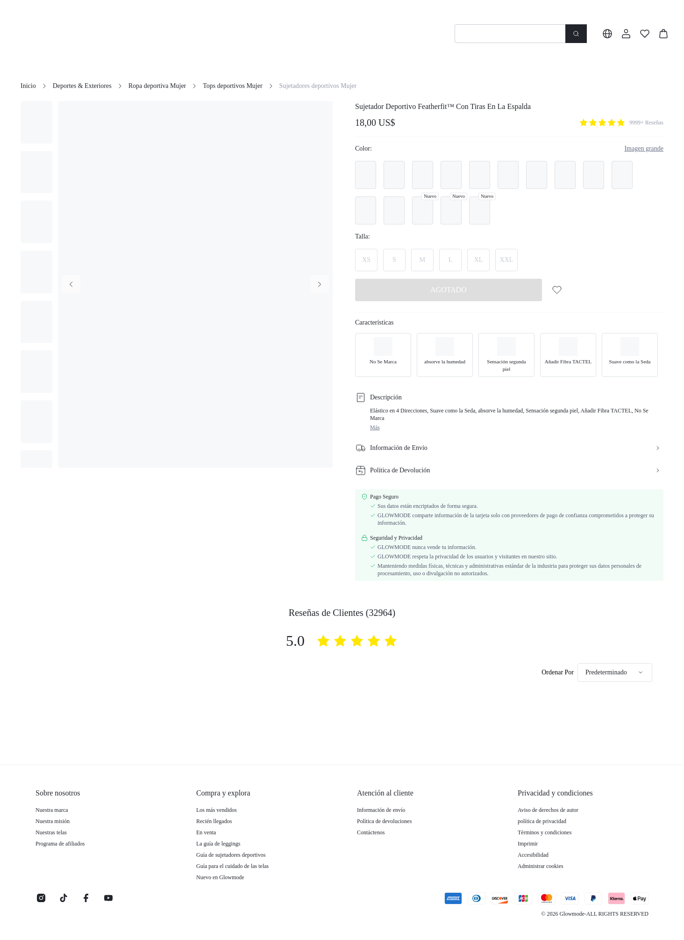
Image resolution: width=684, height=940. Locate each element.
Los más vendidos (216, 810)
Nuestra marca (52, 810)
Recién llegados (214, 821)
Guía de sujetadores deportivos (230, 855)
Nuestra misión (53, 821)
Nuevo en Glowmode (220, 877)
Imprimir (528, 843)
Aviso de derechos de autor (548, 810)
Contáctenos (371, 832)
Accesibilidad (533, 855)
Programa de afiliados (60, 843)
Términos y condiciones (544, 832)
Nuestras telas (51, 832)
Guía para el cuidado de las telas (232, 866)
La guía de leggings (218, 843)
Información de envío (381, 810)
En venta (206, 832)
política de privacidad (542, 821)
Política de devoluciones (384, 821)
